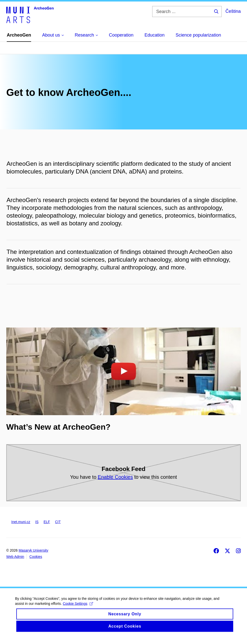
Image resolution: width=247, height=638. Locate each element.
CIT (58, 522)
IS (36, 522)
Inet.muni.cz (20, 522)
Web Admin (15, 557)
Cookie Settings (78, 608)
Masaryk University (33, 550)
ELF (47, 522)
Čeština (233, 11)
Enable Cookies (115, 477)
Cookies (35, 557)
